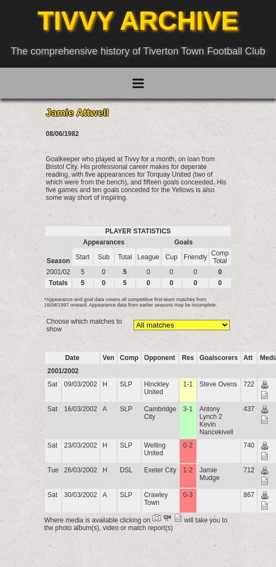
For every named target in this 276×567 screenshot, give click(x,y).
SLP (126, 384)
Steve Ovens (219, 384)
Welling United (154, 449)
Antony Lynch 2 (211, 413)
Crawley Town (156, 498)
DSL (126, 470)
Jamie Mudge (210, 474)
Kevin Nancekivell (216, 428)
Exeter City (160, 470)
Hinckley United (156, 388)
